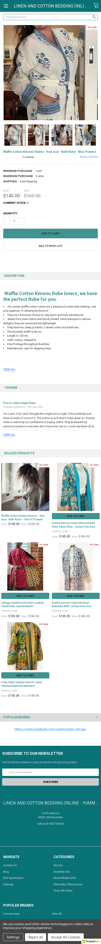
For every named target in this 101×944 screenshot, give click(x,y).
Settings (13, 937)
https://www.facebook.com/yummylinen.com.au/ (50, 729)
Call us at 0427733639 (50, 823)
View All (57, 913)
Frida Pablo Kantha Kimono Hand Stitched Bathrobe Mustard (21, 684)
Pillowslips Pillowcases (68, 884)
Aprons (58, 865)
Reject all (35, 937)
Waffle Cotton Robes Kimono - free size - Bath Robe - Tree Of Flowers (22, 517)
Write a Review (89, 156)
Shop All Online (63, 890)
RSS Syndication (13, 877)
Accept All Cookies (65, 937)
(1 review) (28, 157)
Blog (6, 871)
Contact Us (10, 865)
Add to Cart (76, 516)
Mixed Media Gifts (65, 877)
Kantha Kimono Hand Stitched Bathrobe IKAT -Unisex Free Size (71, 604)
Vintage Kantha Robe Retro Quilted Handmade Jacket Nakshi (22, 604)
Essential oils (62, 871)
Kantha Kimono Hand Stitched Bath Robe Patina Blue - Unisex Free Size (73, 524)
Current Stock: (15, 202)
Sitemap (8, 884)
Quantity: (10, 213)
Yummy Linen (11, 913)
